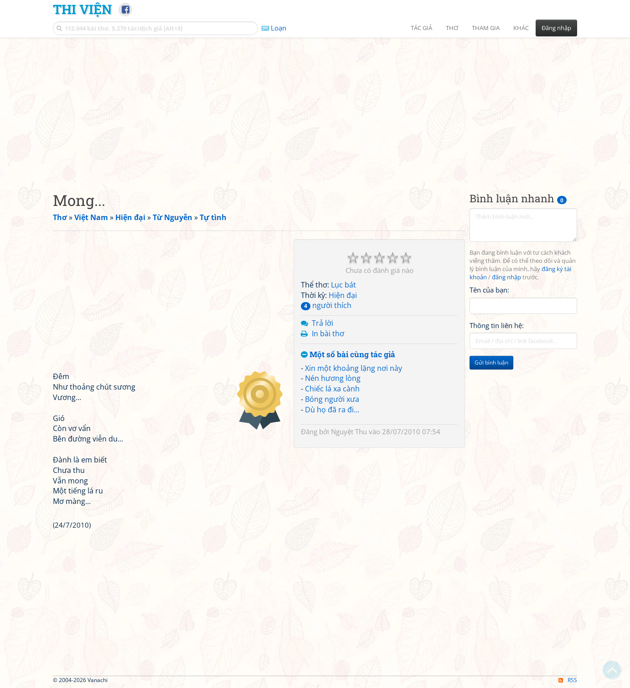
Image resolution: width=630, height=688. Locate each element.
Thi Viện (82, 9)
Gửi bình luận (491, 362)
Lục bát (343, 285)
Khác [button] (521, 28)
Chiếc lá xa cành (332, 389)
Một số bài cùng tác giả (348, 354)
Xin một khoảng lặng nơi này (353, 368)
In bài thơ (328, 334)
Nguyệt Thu (349, 431)
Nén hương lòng (333, 378)
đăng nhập (506, 277)
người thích (326, 305)
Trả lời (322, 323)
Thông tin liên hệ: (497, 325)
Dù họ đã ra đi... (332, 410)
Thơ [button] (452, 28)
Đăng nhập (556, 28)
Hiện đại (343, 295)
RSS (567, 680)
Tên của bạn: (489, 289)
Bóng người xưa (332, 399)
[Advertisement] (315, 107)
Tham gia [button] (486, 28)
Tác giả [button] (421, 28)
